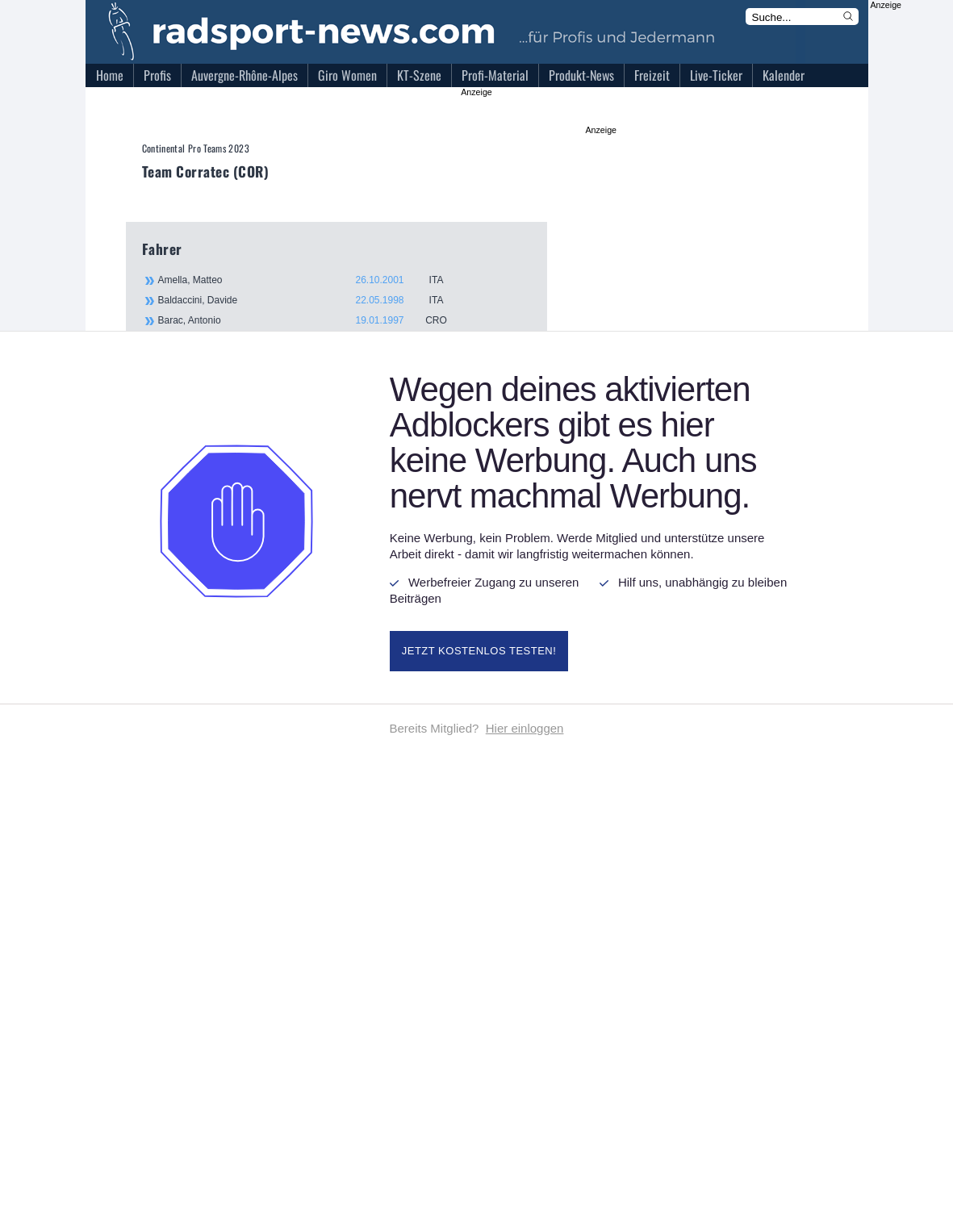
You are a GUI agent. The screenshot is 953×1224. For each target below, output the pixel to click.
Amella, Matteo (311, 280)
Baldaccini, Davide (311, 300)
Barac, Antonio (311, 320)
